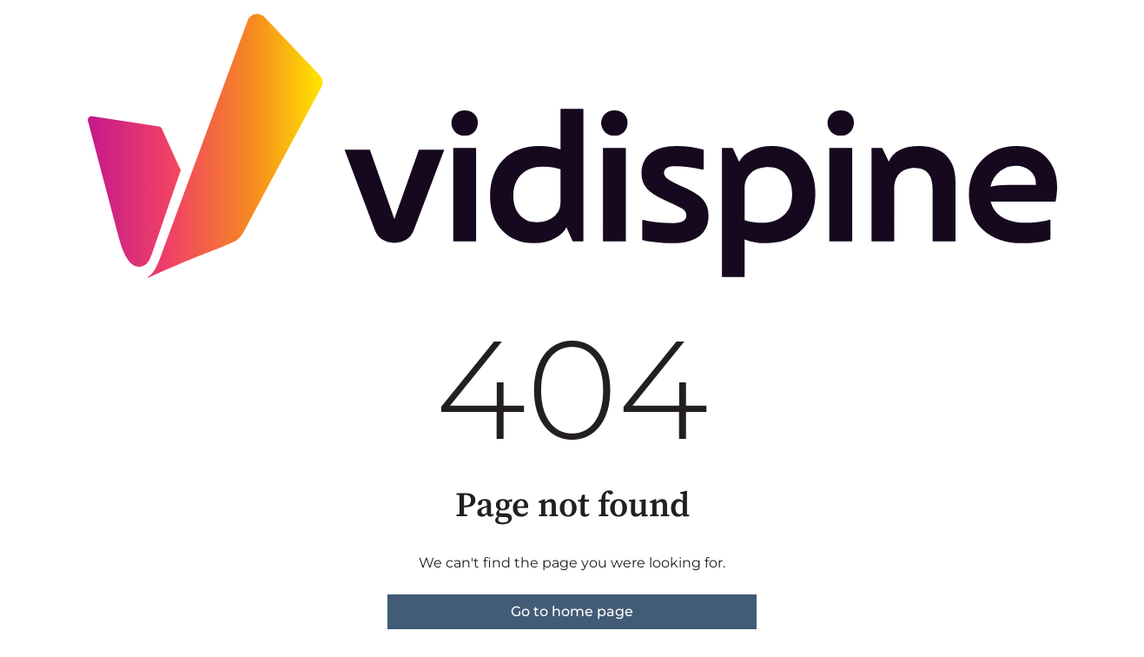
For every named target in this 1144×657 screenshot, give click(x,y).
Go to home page (572, 611)
